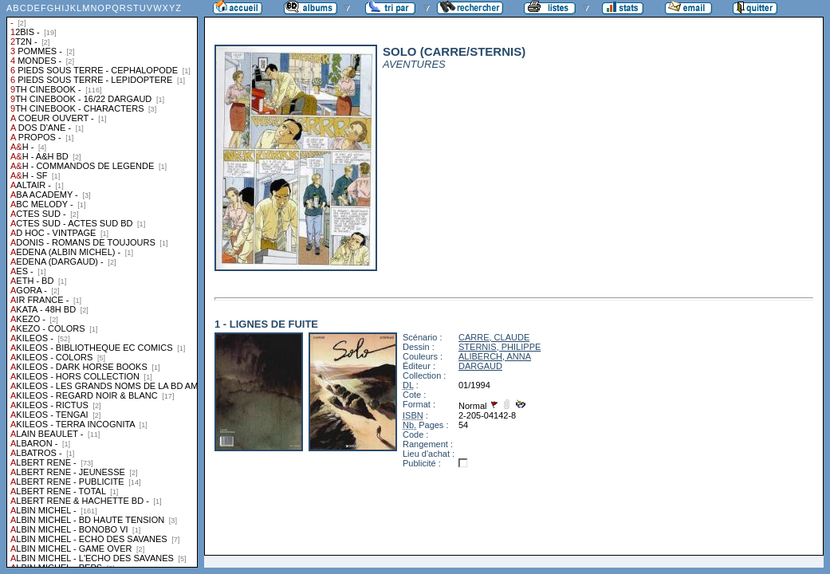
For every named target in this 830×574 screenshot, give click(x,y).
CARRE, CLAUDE (493, 337)
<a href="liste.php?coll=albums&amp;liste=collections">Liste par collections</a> (102, 284)
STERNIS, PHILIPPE (499, 347)
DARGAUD (480, 366)
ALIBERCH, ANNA (494, 356)
